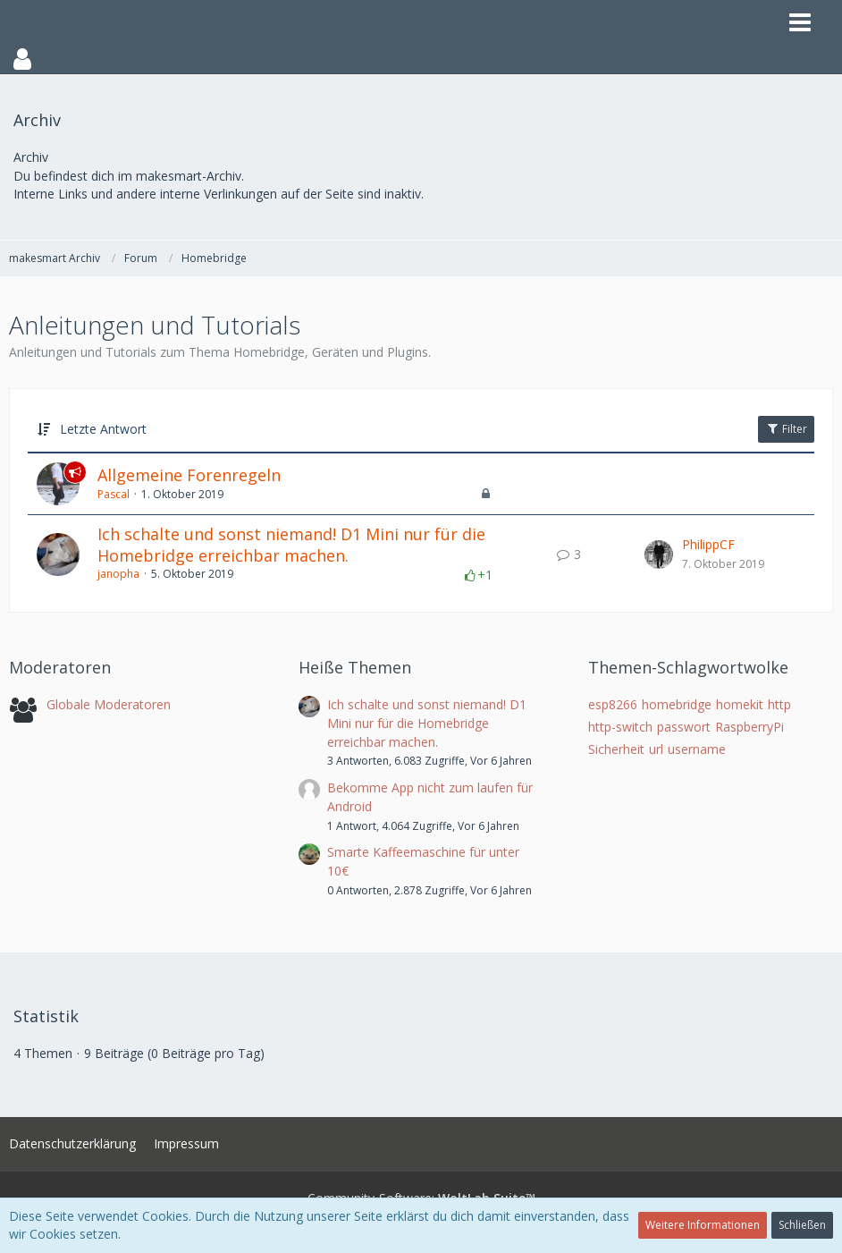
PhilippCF (708, 544)
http (779, 704)
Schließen (802, 1224)
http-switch (620, 726)
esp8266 (612, 704)
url (656, 749)
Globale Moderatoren (108, 704)
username (697, 749)
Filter (786, 428)
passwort (684, 726)
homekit (739, 704)
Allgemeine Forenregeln (189, 475)
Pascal (113, 494)
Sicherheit (616, 749)
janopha (118, 573)
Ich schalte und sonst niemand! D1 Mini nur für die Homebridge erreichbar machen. (291, 544)
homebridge (676, 704)
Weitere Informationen (702, 1224)
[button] (421, 59)
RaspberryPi (749, 726)
